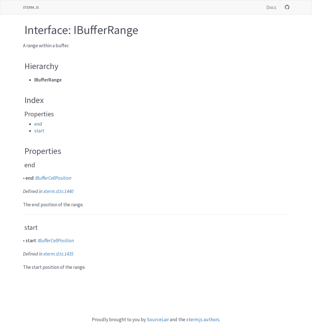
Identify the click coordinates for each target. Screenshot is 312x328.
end (38, 124)
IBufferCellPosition (53, 178)
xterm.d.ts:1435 (58, 254)
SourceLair (158, 319)
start (39, 131)
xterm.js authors (202, 319)
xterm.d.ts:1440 (58, 191)
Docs (271, 7)
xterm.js (31, 7)
